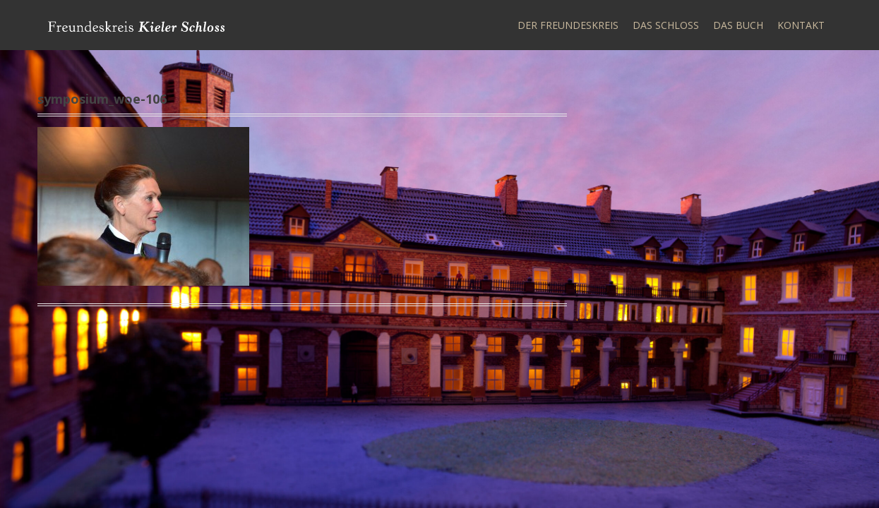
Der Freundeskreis (568, 25)
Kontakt (801, 25)
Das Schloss (666, 25)
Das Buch (738, 25)
